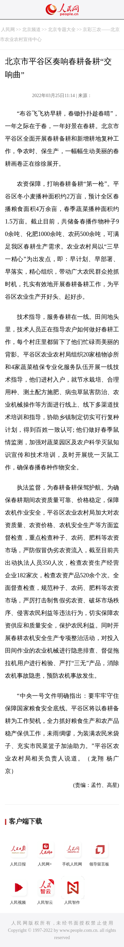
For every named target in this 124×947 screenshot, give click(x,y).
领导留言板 (99, 852)
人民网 (8, 29)
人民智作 (72, 890)
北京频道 (31, 29)
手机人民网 (72, 852)
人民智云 (45, 890)
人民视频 (18, 890)
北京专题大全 (62, 29)
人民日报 (18, 852)
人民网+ (45, 852)
